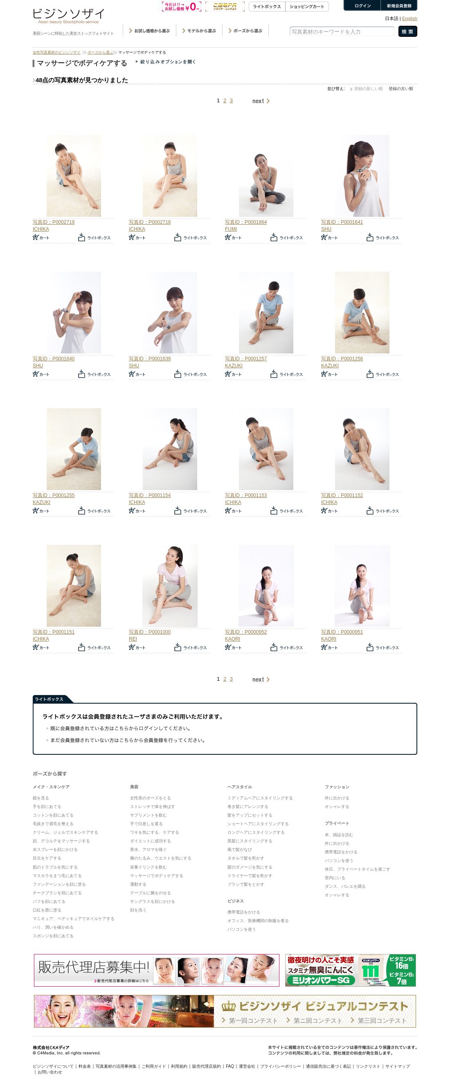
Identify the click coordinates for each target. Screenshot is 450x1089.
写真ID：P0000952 (246, 632)
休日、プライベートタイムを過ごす (357, 869)
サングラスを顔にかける (152, 901)
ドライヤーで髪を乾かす (249, 875)
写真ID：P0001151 (53, 632)
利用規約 (179, 1066)
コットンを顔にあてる (53, 815)
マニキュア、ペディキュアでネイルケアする (74, 918)
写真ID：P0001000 (150, 632)
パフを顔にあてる (49, 901)
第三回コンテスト (382, 1020)
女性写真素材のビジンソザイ (57, 52)
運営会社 (247, 1066)
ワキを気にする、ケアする (154, 832)
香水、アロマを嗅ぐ (148, 849)
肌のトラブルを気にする (55, 867)
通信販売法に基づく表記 (328, 1066)
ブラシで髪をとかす (245, 884)
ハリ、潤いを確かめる (53, 927)
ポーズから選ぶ (100, 52)
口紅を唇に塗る (47, 910)
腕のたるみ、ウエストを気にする (160, 858)
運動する (138, 884)
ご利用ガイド (154, 1066)
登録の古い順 (401, 88)
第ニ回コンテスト (318, 1020)
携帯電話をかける (243, 912)
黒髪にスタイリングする (249, 841)
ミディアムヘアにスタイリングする (260, 798)
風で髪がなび (239, 849)
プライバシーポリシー (280, 1066)
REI (133, 639)
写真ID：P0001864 (246, 222)
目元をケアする (47, 858)
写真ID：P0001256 (342, 359)
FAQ (230, 1066)
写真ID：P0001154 (150, 495)
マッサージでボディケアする (156, 875)
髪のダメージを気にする (249, 867)
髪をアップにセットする (249, 815)
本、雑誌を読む (339, 834)
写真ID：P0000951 (342, 632)
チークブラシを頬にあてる (57, 893)
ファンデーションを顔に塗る (59, 884)
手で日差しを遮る (146, 823)
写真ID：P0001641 (342, 222)
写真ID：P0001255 (53, 495)
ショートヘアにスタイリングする (258, 823)
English (409, 18)
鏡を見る (41, 798)
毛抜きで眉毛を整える (53, 823)
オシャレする (337, 806)
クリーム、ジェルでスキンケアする (65, 832)
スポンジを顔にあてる (53, 936)
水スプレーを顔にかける (55, 849)
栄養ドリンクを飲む (148, 867)
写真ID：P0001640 (53, 359)
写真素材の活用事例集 (116, 1066)
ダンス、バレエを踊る (345, 886)
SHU (326, 229)
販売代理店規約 (206, 1066)
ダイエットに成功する (150, 841)
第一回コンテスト (253, 1020)
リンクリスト (368, 1066)
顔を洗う (138, 910)
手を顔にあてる (47, 806)
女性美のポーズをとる (150, 798)
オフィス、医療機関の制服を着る (258, 920)
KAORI (232, 639)
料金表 (85, 1066)
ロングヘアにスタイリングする (256, 832)
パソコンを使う (241, 929)
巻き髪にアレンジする (247, 806)
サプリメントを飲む (148, 815)
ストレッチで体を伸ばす (152, 806)
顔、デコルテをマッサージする (61, 841)
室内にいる (335, 877)
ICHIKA (41, 229)
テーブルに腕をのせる (150, 893)
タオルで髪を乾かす (245, 858)
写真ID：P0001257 (246, 359)
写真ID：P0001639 (150, 359)
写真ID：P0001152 (342, 495)
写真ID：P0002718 (150, 222)
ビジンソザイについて (53, 1066)
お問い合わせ (50, 1072)
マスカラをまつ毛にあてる (57, 875)
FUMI (231, 229)
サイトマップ (397, 1066)
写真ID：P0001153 (246, 495)
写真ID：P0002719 (53, 222)
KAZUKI (234, 366)
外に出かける (337, 798)
